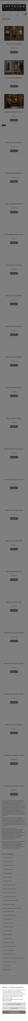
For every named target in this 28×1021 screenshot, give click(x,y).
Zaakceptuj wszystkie (14, 1012)
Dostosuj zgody (14, 1008)
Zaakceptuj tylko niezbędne (14, 1004)
